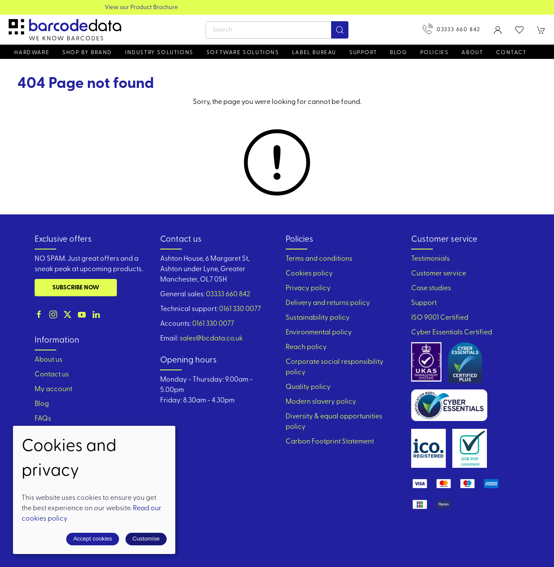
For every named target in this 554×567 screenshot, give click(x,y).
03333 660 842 (451, 28)
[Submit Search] (339, 30)
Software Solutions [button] (242, 52)
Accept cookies (92, 538)
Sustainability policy (318, 317)
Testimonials (430, 259)
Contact (511, 52)
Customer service (438, 273)
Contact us (52, 374)
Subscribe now (75, 288)
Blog (398, 52)
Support (424, 303)
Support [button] (363, 52)
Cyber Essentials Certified (451, 332)
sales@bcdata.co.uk (211, 338)
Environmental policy (319, 332)
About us (48, 359)
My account (53, 389)
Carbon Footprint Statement (330, 441)
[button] (519, 29)
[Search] (277, 30)
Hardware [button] (31, 52)
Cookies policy (309, 273)
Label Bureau (314, 52)
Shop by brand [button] (87, 52)
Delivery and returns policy (328, 303)
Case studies (431, 288)
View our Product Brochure (277, 7)
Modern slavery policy (321, 402)
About (472, 52)
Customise (146, 538)
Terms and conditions (319, 259)
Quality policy (308, 387)
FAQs (43, 418)
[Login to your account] (497, 29)
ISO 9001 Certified (439, 317)
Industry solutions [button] (159, 52)
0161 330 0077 (240, 309)
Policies (434, 52)
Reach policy (306, 347)
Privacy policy (308, 288)
